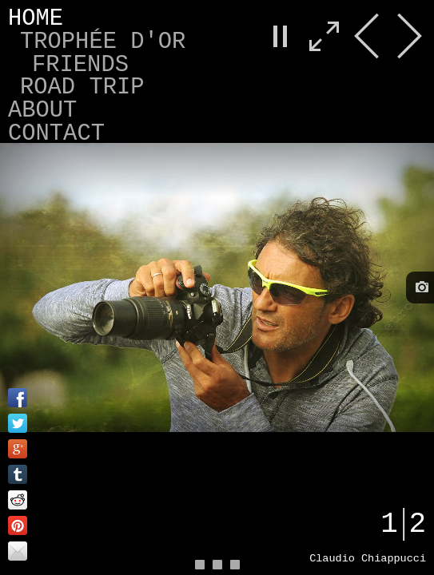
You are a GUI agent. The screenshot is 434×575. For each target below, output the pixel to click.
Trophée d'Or (102, 42)
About (42, 110)
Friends (80, 65)
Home (35, 18)
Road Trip (82, 87)
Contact (56, 133)
